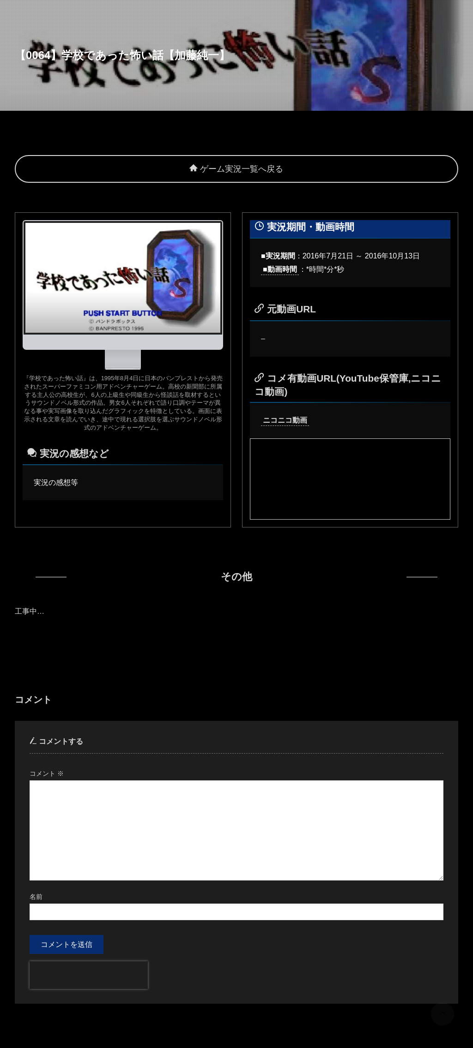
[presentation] (89, 975)
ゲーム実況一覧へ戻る (236, 169)
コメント (47, 773)
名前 (36, 896)
